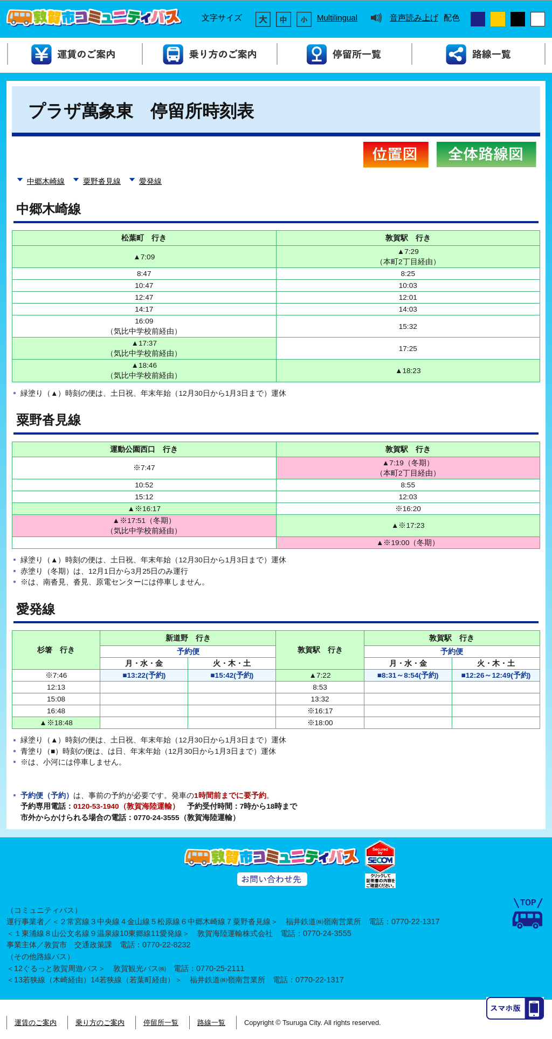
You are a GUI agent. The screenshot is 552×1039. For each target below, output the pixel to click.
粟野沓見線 (102, 181)
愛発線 (150, 181)
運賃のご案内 (36, 1023)
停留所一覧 (160, 1023)
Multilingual (337, 17)
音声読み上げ (414, 17)
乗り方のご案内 (100, 1023)
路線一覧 (211, 1023)
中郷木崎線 (46, 181)
